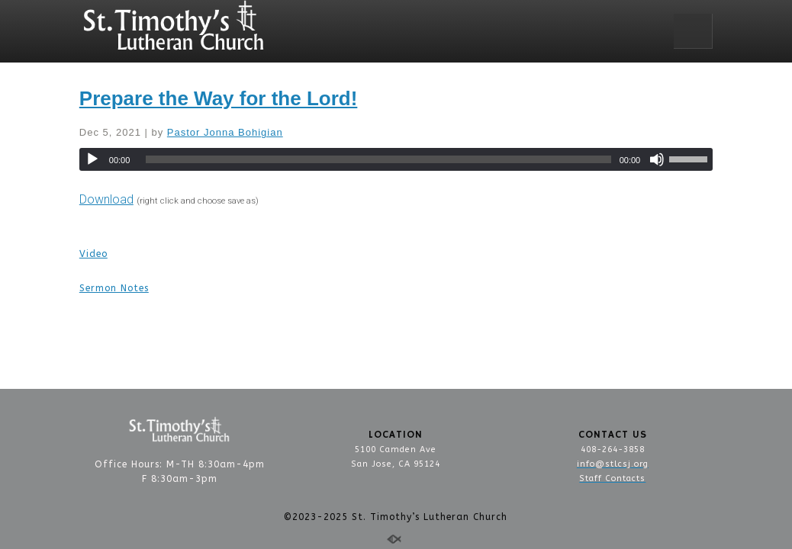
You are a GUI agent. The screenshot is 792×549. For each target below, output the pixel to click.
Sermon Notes (114, 288)
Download (106, 199)
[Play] (92, 159)
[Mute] (657, 159)
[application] (396, 159)
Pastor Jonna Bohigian (225, 132)
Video (93, 254)
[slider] (378, 159)
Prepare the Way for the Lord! (218, 98)
